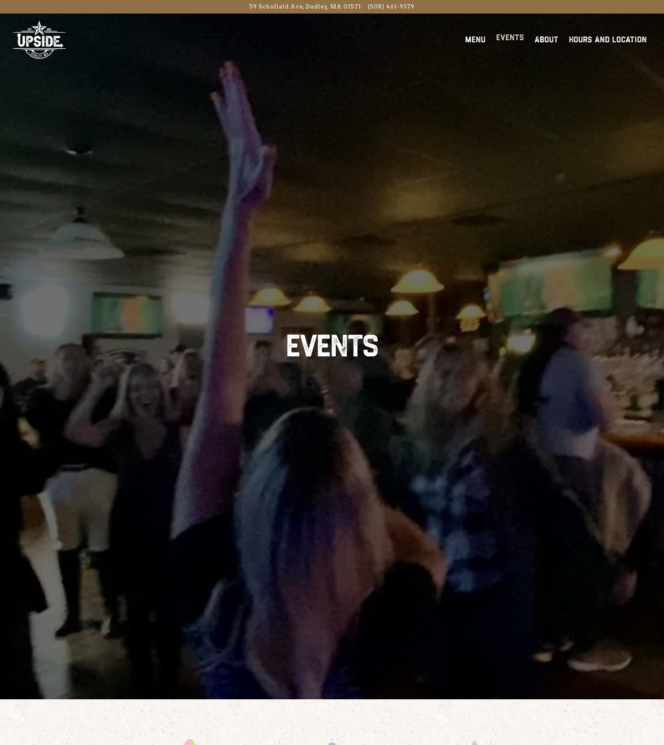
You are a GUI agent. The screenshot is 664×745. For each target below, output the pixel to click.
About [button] (547, 39)
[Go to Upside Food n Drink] (305, 7)
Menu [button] (475, 39)
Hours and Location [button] (608, 39)
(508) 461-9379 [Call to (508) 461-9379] (391, 6)
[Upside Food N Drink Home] (59, 39)
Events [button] (510, 37)
